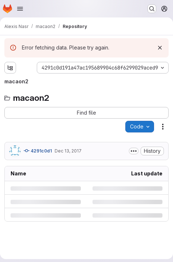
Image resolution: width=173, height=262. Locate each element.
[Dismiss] (160, 47)
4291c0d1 (38, 151)
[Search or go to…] (152, 8)
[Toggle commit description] (133, 151)
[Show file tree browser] (10, 68)
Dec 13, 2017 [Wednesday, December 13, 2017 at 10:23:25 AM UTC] (68, 151)
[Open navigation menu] (20, 9)
